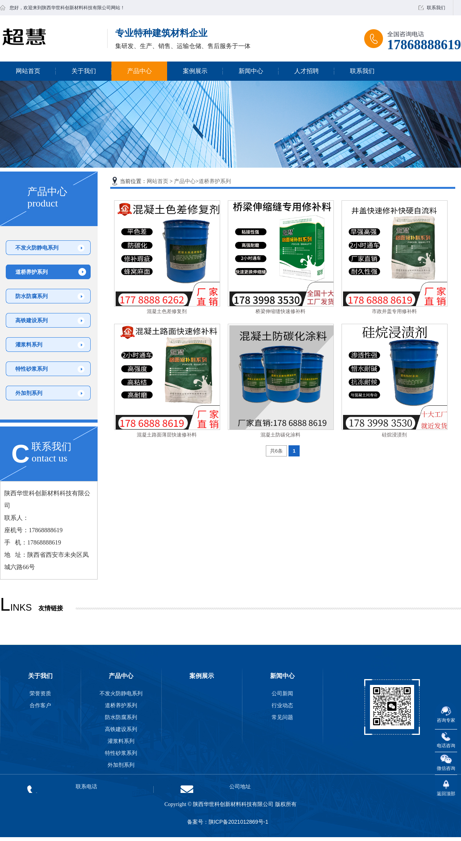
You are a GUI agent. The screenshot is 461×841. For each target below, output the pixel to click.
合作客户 (40, 705)
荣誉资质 (40, 693)
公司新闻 (282, 693)
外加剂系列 (28, 393)
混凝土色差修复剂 (167, 311)
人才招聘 (306, 71)
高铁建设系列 (31, 320)
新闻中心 (251, 71)
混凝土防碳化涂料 (280, 435)
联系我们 (436, 7)
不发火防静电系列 (36, 248)
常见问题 (282, 717)
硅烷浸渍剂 (394, 435)
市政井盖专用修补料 (394, 311)
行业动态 (282, 705)
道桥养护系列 (31, 272)
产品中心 (139, 71)
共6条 (276, 451)
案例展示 (195, 71)
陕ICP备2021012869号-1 (239, 822)
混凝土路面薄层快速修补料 (167, 435)
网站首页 (28, 71)
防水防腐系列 (31, 296)
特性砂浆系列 (31, 369)
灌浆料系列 (28, 344)
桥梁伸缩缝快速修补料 (280, 311)
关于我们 (83, 71)
